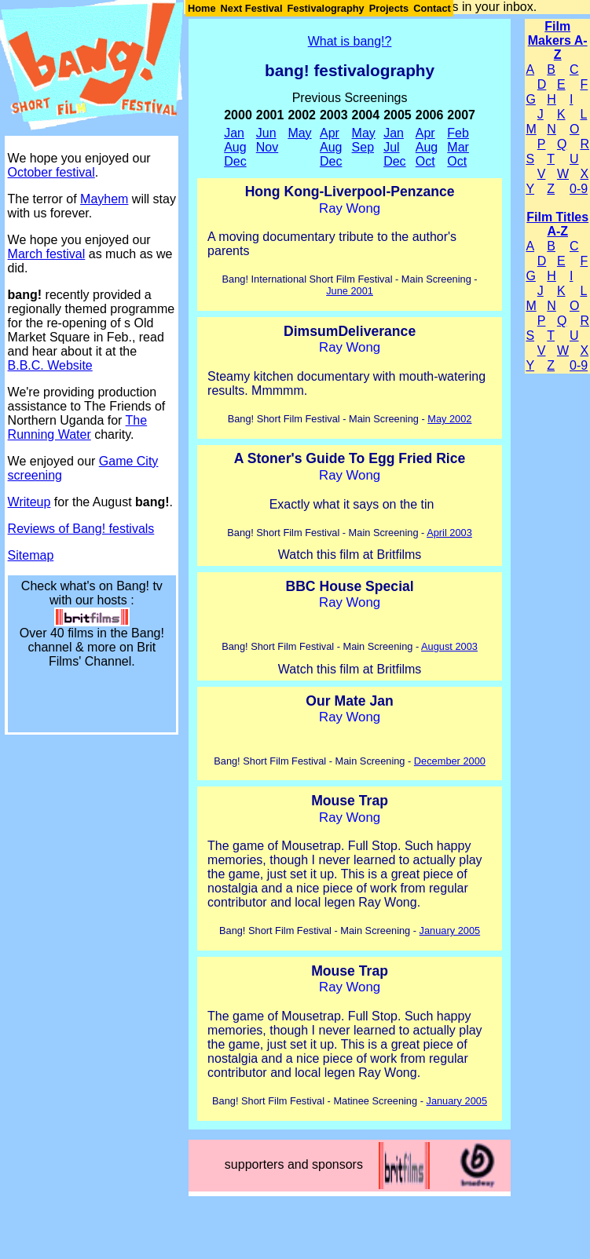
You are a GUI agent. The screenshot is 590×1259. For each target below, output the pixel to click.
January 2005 (450, 930)
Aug (235, 147)
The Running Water (78, 427)
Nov (267, 147)
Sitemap (31, 555)
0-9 (579, 188)
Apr (329, 133)
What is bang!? (350, 41)
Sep (363, 147)
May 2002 (449, 419)
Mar (458, 147)
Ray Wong (349, 208)
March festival (47, 254)
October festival (51, 172)
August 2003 (449, 646)
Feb (458, 133)
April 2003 (449, 532)
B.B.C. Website (50, 365)
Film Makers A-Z (558, 40)
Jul (391, 147)
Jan (234, 133)
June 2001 (349, 291)
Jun (266, 133)
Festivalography (326, 8)
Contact (432, 8)
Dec (235, 161)
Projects (389, 8)
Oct (425, 161)
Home (202, 8)
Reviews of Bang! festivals (81, 528)
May (299, 133)
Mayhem (104, 199)
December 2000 (450, 761)
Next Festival (252, 8)
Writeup (29, 502)
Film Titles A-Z (557, 224)
